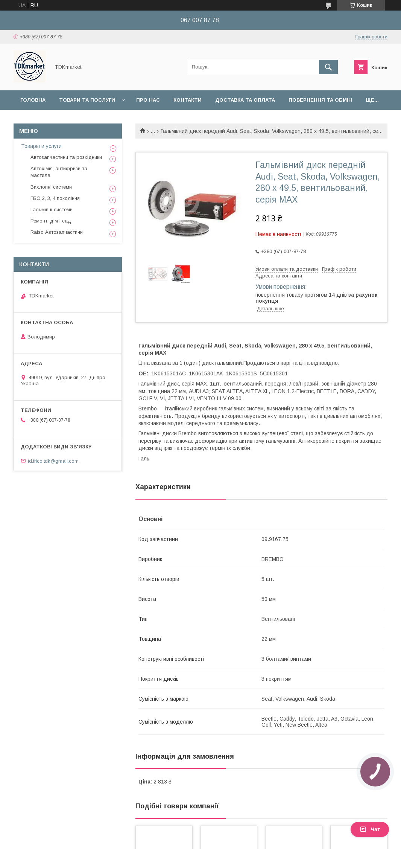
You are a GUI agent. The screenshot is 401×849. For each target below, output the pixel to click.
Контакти (187, 100)
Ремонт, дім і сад (50, 221)
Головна (33, 100)
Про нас (148, 100)
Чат (370, 829)
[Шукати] (328, 67)
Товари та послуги (87, 100)
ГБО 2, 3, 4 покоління (55, 198)
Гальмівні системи (51, 209)
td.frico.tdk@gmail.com (53, 460)
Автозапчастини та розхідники (66, 157)
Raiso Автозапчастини (56, 232)
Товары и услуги (41, 146)
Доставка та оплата (245, 100)
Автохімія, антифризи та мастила (58, 172)
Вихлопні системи (51, 187)
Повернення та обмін (320, 100)
